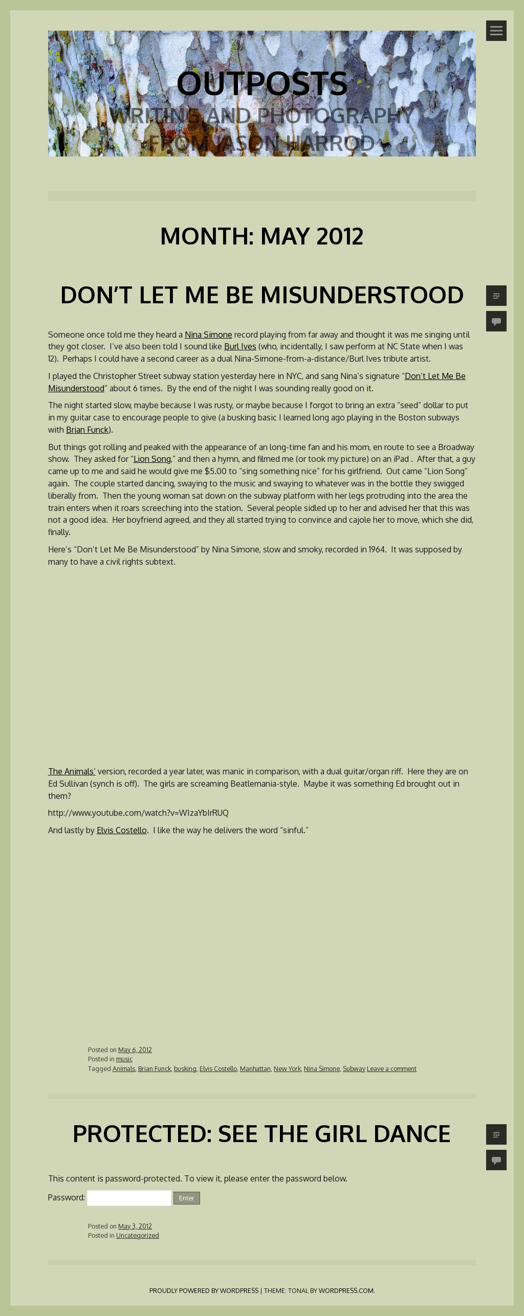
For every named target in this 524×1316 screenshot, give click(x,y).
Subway (354, 1068)
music (124, 1059)
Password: (109, 1197)
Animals (124, 1068)
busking (185, 1068)
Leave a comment (392, 1068)
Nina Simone (208, 334)
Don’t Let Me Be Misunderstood (262, 294)
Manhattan (255, 1068)
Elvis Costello (122, 830)
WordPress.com (346, 1290)
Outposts (262, 82)
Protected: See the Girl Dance (262, 1133)
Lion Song (152, 459)
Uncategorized (137, 1235)
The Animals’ (72, 771)
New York (287, 1068)
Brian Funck (87, 430)
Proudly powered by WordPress (203, 1290)
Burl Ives (240, 346)
